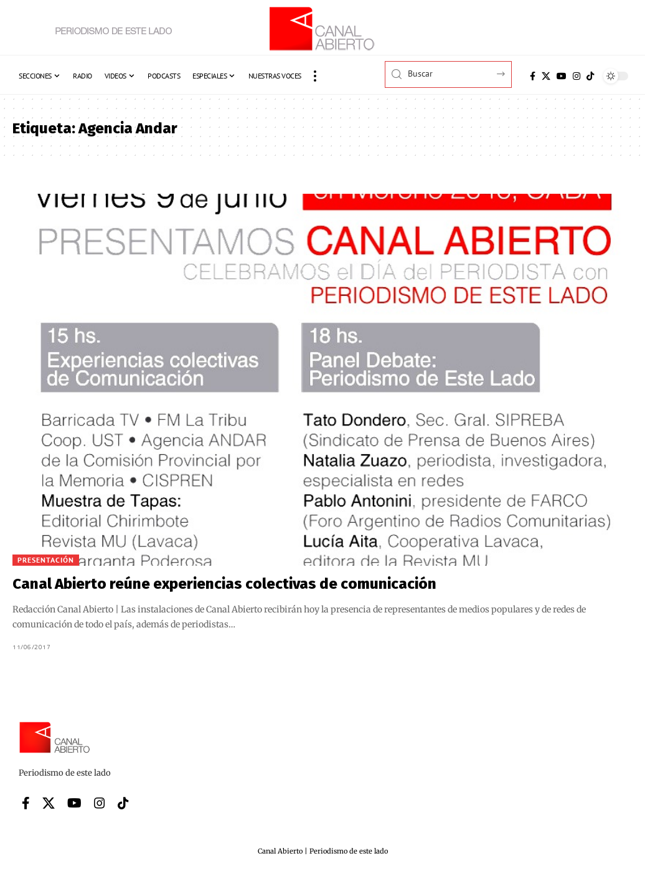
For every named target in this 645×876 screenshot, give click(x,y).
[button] (315, 76)
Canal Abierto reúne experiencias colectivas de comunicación (224, 584)
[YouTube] (561, 76)
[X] (546, 76)
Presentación (45, 559)
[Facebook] (533, 76)
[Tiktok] (590, 76)
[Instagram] (576, 76)
